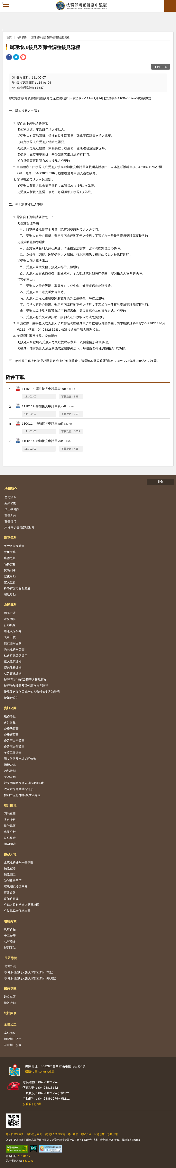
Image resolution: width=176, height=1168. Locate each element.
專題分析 (10, 831)
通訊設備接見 (13, 631)
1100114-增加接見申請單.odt (46, 441)
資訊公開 (10, 708)
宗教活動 (10, 594)
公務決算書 (11, 728)
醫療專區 (10, 988)
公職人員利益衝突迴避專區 (21, 904)
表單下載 (10, 637)
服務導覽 (10, 716)
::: (3, 2)
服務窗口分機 (32, 1104)
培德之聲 (10, 558)
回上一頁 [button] (162, 66)
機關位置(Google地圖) (40, 1071)
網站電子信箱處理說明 (19, 527)
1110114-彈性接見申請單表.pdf (48, 389)
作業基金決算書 (14, 740)
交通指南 (10, 966)
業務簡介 (10, 1033)
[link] (9, 57)
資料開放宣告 (34, 1134)
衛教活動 (10, 1002)
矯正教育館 (12, 509)
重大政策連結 (13, 661)
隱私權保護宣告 (15, 1134)
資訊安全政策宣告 (55, 1134)
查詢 (170, 6)
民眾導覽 (11, 958)
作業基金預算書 (14, 746)
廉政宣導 (10, 868)
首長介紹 (10, 515)
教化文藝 (10, 552)
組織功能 (10, 503)
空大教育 (10, 582)
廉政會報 (10, 892)
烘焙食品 (10, 929)
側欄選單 (6, 6)
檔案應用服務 (13, 643)
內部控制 (10, 770)
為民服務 (21, 37)
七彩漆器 (10, 941)
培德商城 (10, 921)
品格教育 (10, 564)
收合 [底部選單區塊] (160, 481)
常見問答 (10, 619)
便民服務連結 (13, 667)
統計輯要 (10, 825)
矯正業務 (10, 537)
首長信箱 (10, 521)
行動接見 (10, 625)
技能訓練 (10, 570)
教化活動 (10, 576)
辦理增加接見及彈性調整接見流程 (50, 37)
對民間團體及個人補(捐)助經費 (24, 783)
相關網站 (10, 844)
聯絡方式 (10, 613)
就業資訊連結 (13, 673)
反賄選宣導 (11, 898)
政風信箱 (112, 1134)
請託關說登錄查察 (15, 886)
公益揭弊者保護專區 (17, 910)
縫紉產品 (10, 947)
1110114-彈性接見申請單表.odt (48, 406)
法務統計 (10, 838)
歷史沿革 (10, 497)
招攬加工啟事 (13, 1039)
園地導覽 (10, 813)
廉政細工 (10, 874)
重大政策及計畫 (14, 546)
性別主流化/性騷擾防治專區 (22, 795)
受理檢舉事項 (13, 880)
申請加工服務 (13, 1045)
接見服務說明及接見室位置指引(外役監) (30, 978)
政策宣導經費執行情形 (18, 789)
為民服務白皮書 (14, 649)
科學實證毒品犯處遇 (17, 588)
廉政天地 (10, 854)
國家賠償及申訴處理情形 (20, 758)
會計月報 (10, 722)
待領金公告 (11, 697)
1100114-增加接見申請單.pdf (47, 424)
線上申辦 (73, 1134)
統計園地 (10, 805)
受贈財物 (10, 777)
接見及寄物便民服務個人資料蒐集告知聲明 (32, 691)
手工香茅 (10, 935)
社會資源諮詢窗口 (15, 655)
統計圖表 (10, 1013)
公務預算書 (11, 734)
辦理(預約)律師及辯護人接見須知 (25, 679)
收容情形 (10, 819)
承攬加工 (10, 1024)
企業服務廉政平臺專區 (18, 862)
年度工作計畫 (13, 752)
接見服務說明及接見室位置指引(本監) (29, 972)
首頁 (9, 37)
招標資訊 (10, 764)
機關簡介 (11, 488)
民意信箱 (99, 1134)
